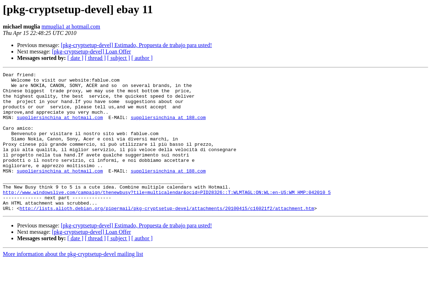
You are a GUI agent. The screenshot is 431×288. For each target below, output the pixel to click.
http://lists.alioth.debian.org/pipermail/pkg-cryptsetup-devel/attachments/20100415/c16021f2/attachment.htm (167, 236)
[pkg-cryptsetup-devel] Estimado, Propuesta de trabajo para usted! (136, 45)
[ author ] (142, 58)
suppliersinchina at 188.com (168, 127)
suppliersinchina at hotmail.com (60, 127)
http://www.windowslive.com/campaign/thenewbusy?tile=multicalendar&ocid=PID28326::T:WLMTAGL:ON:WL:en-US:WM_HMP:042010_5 (167, 217)
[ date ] (75, 58)
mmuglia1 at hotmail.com (70, 27)
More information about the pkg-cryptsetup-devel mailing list (73, 282)
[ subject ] (118, 58)
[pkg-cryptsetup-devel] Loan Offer (91, 51)
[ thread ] (95, 58)
